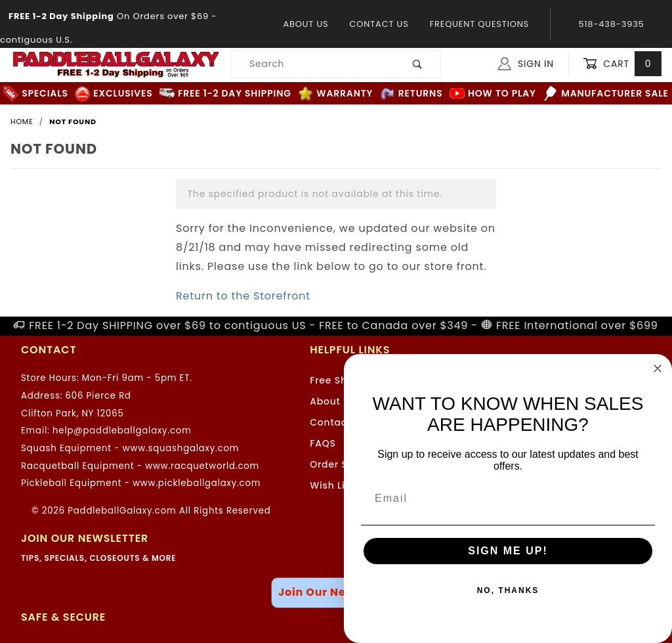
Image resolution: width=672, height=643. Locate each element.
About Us (305, 24)
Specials (35, 93)
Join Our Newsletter (336, 592)
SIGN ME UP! (508, 550)
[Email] (508, 498)
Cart (622, 64)
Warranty (335, 93)
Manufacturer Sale (605, 93)
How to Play (493, 93)
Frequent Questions (479, 24)
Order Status (342, 464)
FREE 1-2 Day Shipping (225, 93)
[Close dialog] (657, 368)
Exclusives (113, 93)
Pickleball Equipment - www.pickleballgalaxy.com (141, 483)
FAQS (323, 443)
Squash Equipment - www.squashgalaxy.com (130, 448)
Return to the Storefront (243, 295)
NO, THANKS (508, 590)
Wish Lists (335, 485)
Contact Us (378, 24)
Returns (411, 93)
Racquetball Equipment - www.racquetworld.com (140, 466)
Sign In (526, 63)
